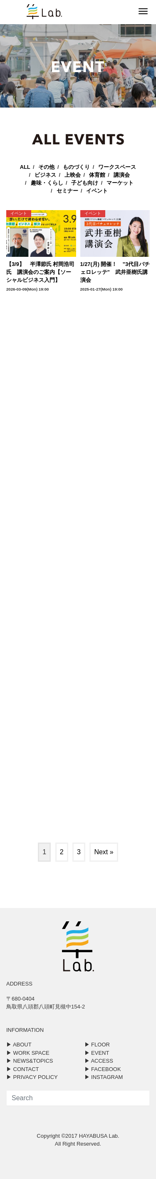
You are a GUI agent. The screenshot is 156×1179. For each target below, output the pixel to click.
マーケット (120, 183)
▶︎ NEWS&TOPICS (29, 1061)
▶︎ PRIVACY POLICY (32, 1077)
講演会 (122, 175)
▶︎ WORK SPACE (28, 1053)
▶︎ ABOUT (19, 1044)
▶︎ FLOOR (97, 1044)
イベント (97, 191)
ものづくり (76, 167)
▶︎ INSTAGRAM (103, 1077)
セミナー (67, 191)
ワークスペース (117, 167)
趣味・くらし (47, 183)
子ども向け (84, 183)
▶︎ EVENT (96, 1053)
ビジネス (45, 175)
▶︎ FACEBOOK (102, 1069)
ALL (25, 167)
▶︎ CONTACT (22, 1069)
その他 (46, 167)
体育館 (97, 175)
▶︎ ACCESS (98, 1061)
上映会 (72, 175)
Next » (103, 851)
